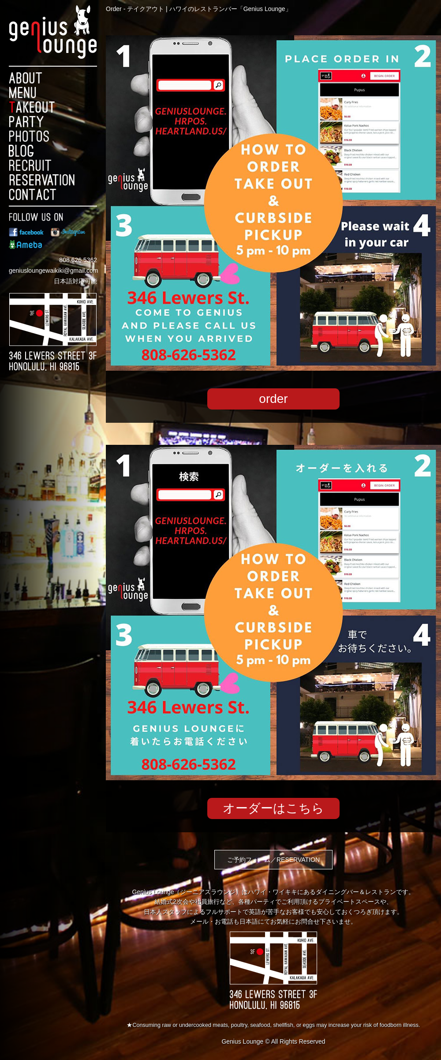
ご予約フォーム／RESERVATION (273, 859)
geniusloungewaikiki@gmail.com (53, 270)
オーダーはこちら (273, 808)
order (273, 399)
